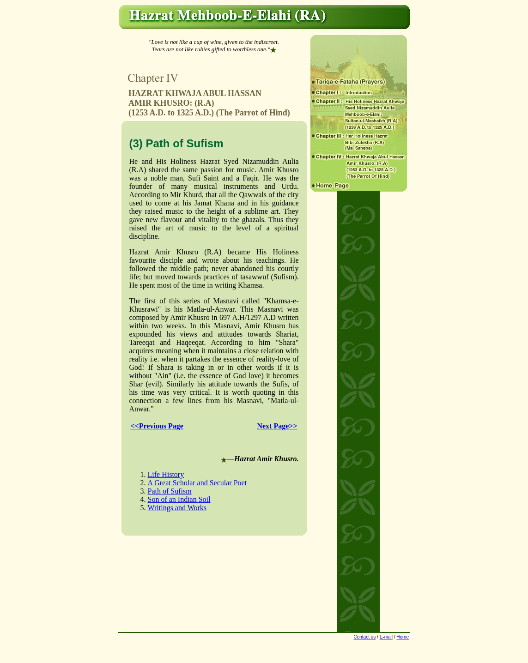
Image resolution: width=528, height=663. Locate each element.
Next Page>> (277, 426)
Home (402, 636)
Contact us (364, 636)
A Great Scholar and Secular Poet (197, 483)
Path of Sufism (170, 491)
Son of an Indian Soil (179, 499)
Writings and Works (177, 508)
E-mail (386, 636)
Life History (166, 474)
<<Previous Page (157, 426)
